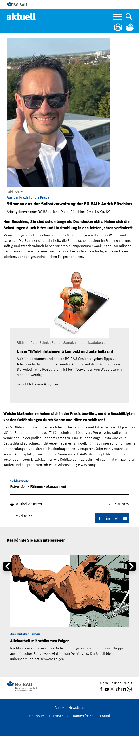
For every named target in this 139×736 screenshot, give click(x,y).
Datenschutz (58, 716)
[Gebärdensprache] (130, 27)
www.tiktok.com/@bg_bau (37, 384)
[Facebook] (99, 518)
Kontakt (106, 716)
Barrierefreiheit (84, 716)
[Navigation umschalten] (129, 16)
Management (56, 487)
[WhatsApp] (117, 518)
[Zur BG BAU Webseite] (19, 4)
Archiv (59, 708)
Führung (37, 487)
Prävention (18, 487)
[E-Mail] (125, 518)
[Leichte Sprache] (118, 27)
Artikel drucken (29, 504)
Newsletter (77, 708)
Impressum (36, 716)
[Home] (21, 16)
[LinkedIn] (108, 518)
